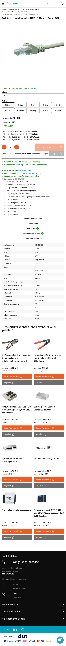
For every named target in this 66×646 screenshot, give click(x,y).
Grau (8, 104)
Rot (33, 104)
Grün (45, 104)
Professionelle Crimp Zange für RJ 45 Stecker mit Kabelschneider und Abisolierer (16, 358)
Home (4, 9)
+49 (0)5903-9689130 (26, 562)
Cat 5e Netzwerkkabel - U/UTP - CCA (14, 12)
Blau (20, 104)
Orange (33, 110)
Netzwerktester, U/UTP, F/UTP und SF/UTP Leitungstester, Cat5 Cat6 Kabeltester (49, 513)
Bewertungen (33, 223)
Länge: (4, 92)
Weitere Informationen (33, 218)
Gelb (58, 104)
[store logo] (18, 1)
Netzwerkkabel (14, 9)
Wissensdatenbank (47, 3)
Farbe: (4, 101)
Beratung (19, 164)
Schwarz (20, 110)
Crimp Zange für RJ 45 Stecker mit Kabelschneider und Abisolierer (48, 358)
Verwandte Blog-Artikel (33, 233)
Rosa (45, 110)
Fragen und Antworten (33, 238)
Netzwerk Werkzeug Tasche (46, 458)
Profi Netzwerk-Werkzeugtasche (16, 510)
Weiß (8, 110)
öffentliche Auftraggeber (32, 173)
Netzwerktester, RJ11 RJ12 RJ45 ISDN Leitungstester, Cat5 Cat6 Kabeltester (16, 409)
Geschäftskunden (24, 170)
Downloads (33, 228)
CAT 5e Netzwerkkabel (30, 9)
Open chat (17, 597)
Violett (58, 110)
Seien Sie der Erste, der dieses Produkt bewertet (19, 89)
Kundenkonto (52, 3)
